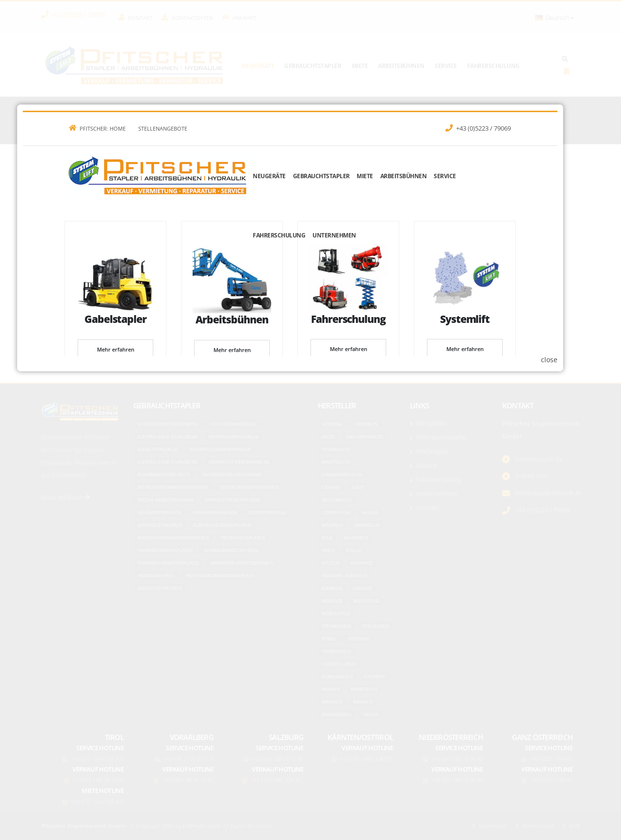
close (569, 535)
